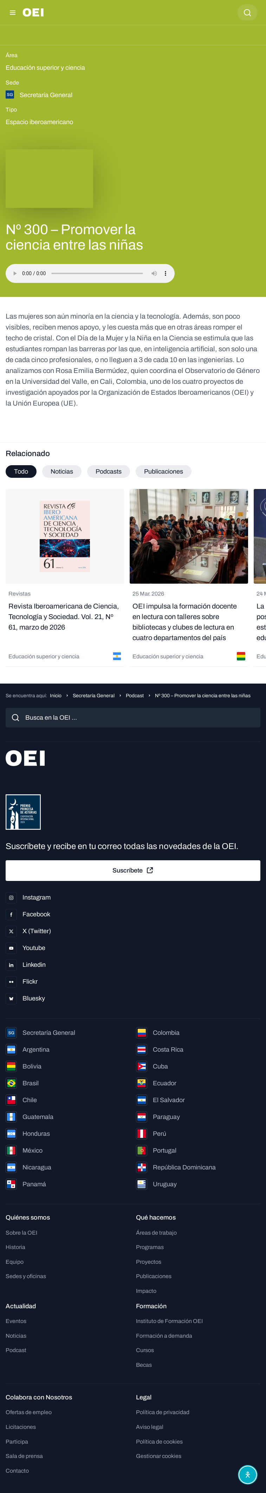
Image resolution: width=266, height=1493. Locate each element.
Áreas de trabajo (156, 1233)
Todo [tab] (21, 471)
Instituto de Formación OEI (169, 1321)
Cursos (145, 1350)
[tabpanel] (133, 578)
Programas (150, 1247)
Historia (15, 1247)
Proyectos (148, 1262)
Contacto (17, 1471)
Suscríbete (133, 870)
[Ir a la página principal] (33, 12)
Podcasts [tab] (109, 471)
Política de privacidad (162, 1412)
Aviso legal (149, 1427)
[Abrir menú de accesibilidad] (248, 1475)
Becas (144, 1365)
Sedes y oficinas (26, 1276)
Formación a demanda (164, 1336)
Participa (17, 1442)
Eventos (16, 1321)
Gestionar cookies (158, 1456)
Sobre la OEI (21, 1233)
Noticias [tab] (62, 471)
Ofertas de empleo (29, 1412)
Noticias (16, 1336)
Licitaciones (21, 1427)
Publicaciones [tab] (163, 471)
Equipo (15, 1262)
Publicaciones (153, 1276)
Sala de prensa (24, 1456)
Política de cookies (159, 1442)
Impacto (146, 1291)
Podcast (135, 695)
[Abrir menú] (12, 12)
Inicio (55, 695)
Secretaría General (94, 695)
